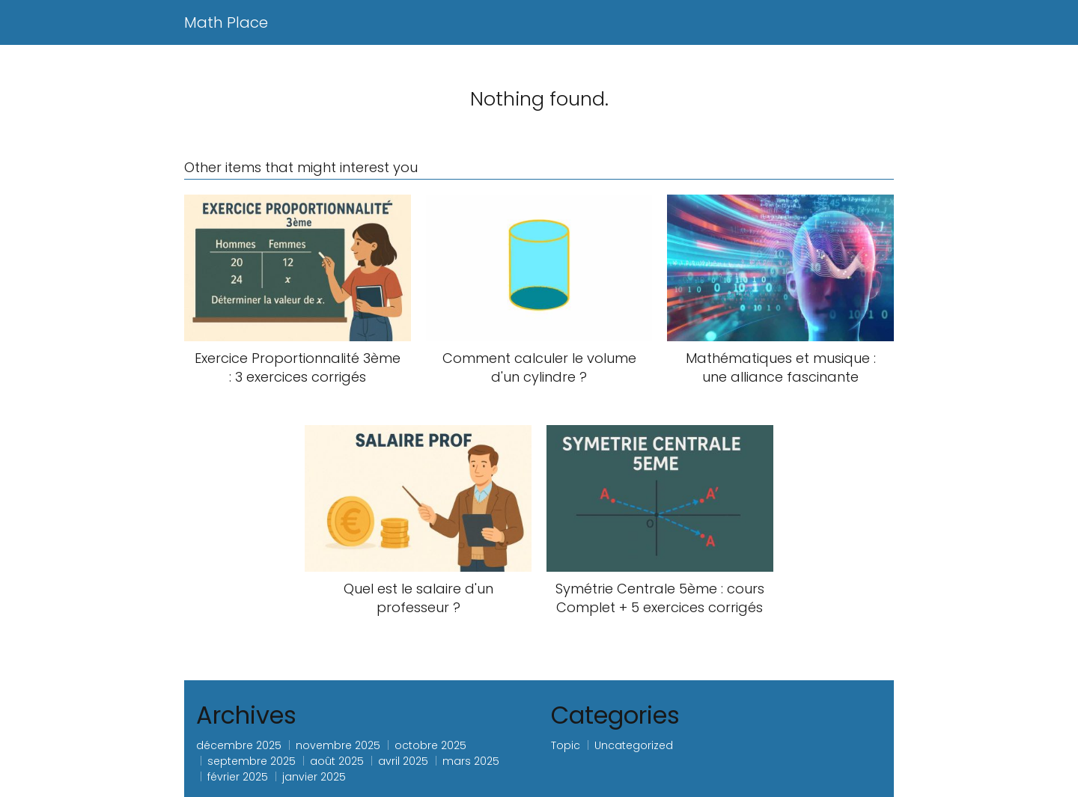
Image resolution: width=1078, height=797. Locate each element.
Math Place (226, 22)
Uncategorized (633, 745)
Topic (565, 745)
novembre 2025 (338, 745)
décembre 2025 (238, 745)
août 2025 (337, 761)
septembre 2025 (251, 761)
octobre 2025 (430, 745)
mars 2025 (470, 761)
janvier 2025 (314, 776)
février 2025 (237, 776)
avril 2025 (403, 761)
